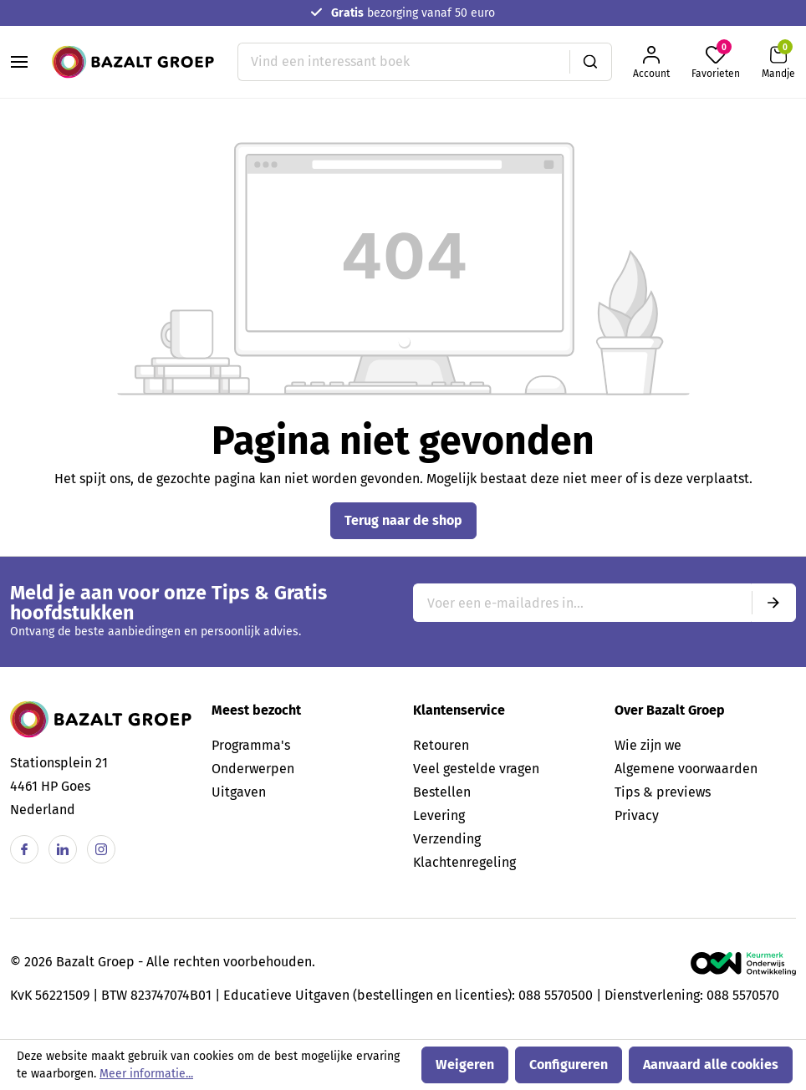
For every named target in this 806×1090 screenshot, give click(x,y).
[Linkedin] (62, 849)
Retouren (441, 745)
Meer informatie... (146, 1074)
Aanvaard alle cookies (710, 1064)
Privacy (637, 815)
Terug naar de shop (403, 520)
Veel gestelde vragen (476, 769)
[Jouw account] (651, 62)
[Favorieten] (716, 62)
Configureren (568, 1064)
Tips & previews (663, 792)
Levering (439, 815)
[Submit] (773, 602)
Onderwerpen (253, 769)
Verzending (447, 839)
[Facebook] (24, 849)
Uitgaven (239, 792)
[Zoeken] (590, 62)
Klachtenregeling (464, 862)
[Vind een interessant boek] (403, 62)
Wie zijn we (648, 745)
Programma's (251, 745)
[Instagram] (101, 849)
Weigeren (465, 1064)
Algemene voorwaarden (686, 769)
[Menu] (19, 62)
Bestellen (442, 792)
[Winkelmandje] (778, 62)
